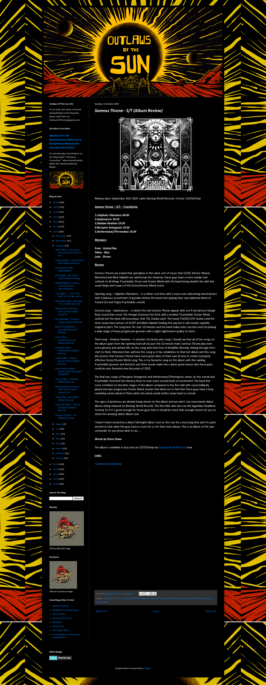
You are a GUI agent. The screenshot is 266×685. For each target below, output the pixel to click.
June (58, 434)
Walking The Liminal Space (65, 610)
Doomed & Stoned (61, 618)
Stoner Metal (102, 602)
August (59, 424)
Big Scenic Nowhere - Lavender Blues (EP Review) (66, 330)
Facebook (100, 464)
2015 (56, 484)
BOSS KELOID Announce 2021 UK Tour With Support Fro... (67, 390)
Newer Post (101, 611)
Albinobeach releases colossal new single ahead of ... (66, 311)
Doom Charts (59, 614)
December (61, 236)
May (58, 439)
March (59, 448)
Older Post (210, 611)
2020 (56, 232)
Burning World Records (172, 447)
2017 (56, 474)
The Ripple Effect (60, 630)
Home (156, 611)
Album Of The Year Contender (117, 598)
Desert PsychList (60, 606)
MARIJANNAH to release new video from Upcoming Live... (67, 286)
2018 (56, 469)
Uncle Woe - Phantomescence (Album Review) (65, 340)
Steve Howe (206, 598)
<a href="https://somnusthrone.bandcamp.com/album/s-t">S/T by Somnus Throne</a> (127, 527)
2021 (56, 227)
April (58, 443)
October (60, 246)
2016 (56, 479)
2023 (56, 217)
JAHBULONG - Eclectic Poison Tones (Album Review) (67, 361)
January (60, 458)
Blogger (146, 668)
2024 (56, 212)
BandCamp (115, 464)
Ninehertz (57, 622)
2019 (56, 464)
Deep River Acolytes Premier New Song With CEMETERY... (68, 371)
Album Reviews (139, 598)
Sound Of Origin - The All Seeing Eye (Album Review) (67, 408)
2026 (56, 202)
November (61, 241)
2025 (56, 207)
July (58, 429)
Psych (183, 598)
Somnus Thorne (193, 598)
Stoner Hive (58, 626)
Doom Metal (174, 598)
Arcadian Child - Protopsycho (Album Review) (67, 350)
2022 (56, 222)
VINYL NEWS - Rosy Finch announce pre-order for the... (68, 253)
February (60, 453)
